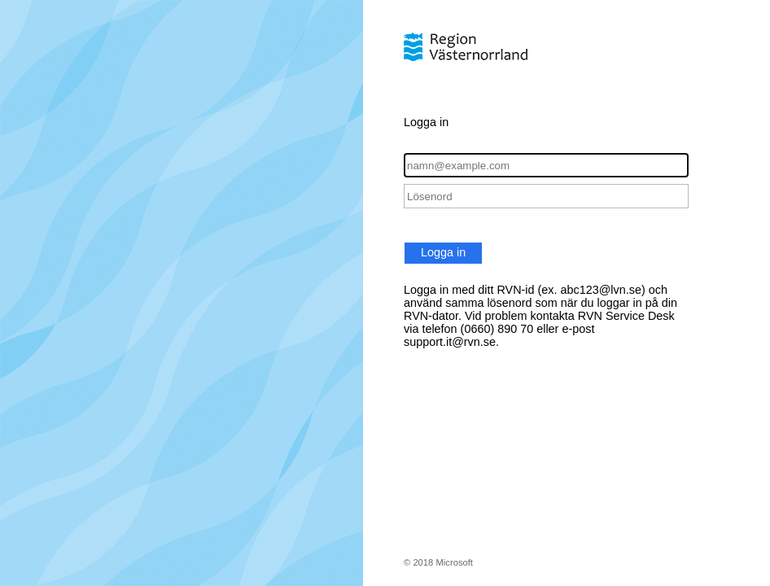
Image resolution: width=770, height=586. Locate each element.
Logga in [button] (443, 252)
